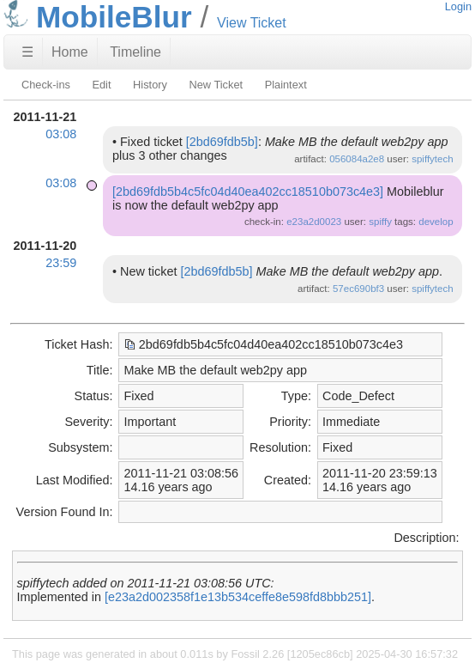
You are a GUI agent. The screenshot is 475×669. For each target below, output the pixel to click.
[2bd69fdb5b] (222, 142)
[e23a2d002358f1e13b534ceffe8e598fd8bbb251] (238, 597)
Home (69, 52)
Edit (101, 84)
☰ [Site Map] (27, 52)
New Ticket (216, 84)
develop (435, 221)
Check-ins (45, 84)
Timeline (135, 52)
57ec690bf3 (358, 288)
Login (458, 6)
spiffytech (432, 159)
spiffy (380, 221)
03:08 (60, 134)
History (150, 84)
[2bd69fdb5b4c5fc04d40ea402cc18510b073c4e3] (247, 191)
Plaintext (286, 84)
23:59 (60, 263)
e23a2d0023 (313, 221)
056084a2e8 (356, 159)
